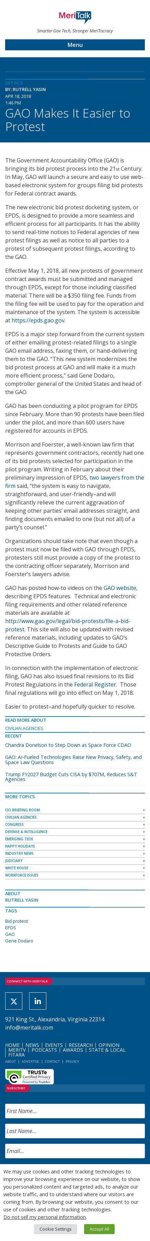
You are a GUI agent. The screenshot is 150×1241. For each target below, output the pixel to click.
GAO (10, 934)
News (32, 1045)
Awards (73, 1050)
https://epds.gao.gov (38, 320)
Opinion (109, 1045)
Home (12, 1045)
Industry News (19, 853)
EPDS (10, 927)
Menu (75, 45)
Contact (52, 1061)
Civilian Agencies (24, 728)
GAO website (120, 588)
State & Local (107, 1050)
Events (54, 1045)
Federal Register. (96, 684)
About (10, 1061)
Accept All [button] (99, 1229)
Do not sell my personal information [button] (44, 1216)
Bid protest (16, 921)
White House (16, 867)
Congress (14, 824)
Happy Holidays (20, 846)
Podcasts (44, 1050)
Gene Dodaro (19, 941)
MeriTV (17, 1050)
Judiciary (13, 860)
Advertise (30, 1061)
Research (81, 1045)
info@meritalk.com (29, 1027)
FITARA (16, 1054)
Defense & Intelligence (26, 831)
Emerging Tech (19, 839)
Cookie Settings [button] (55, 1229)
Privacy (72, 1061)
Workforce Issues (21, 875)
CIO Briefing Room (22, 810)
